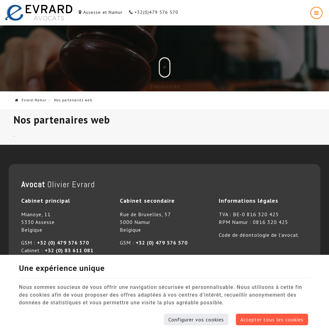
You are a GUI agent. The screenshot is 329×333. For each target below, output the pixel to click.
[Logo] (38, 12)
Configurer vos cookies (196, 319)
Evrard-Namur (31, 100)
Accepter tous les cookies (272, 319)
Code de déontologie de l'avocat (258, 235)
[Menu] (316, 13)
